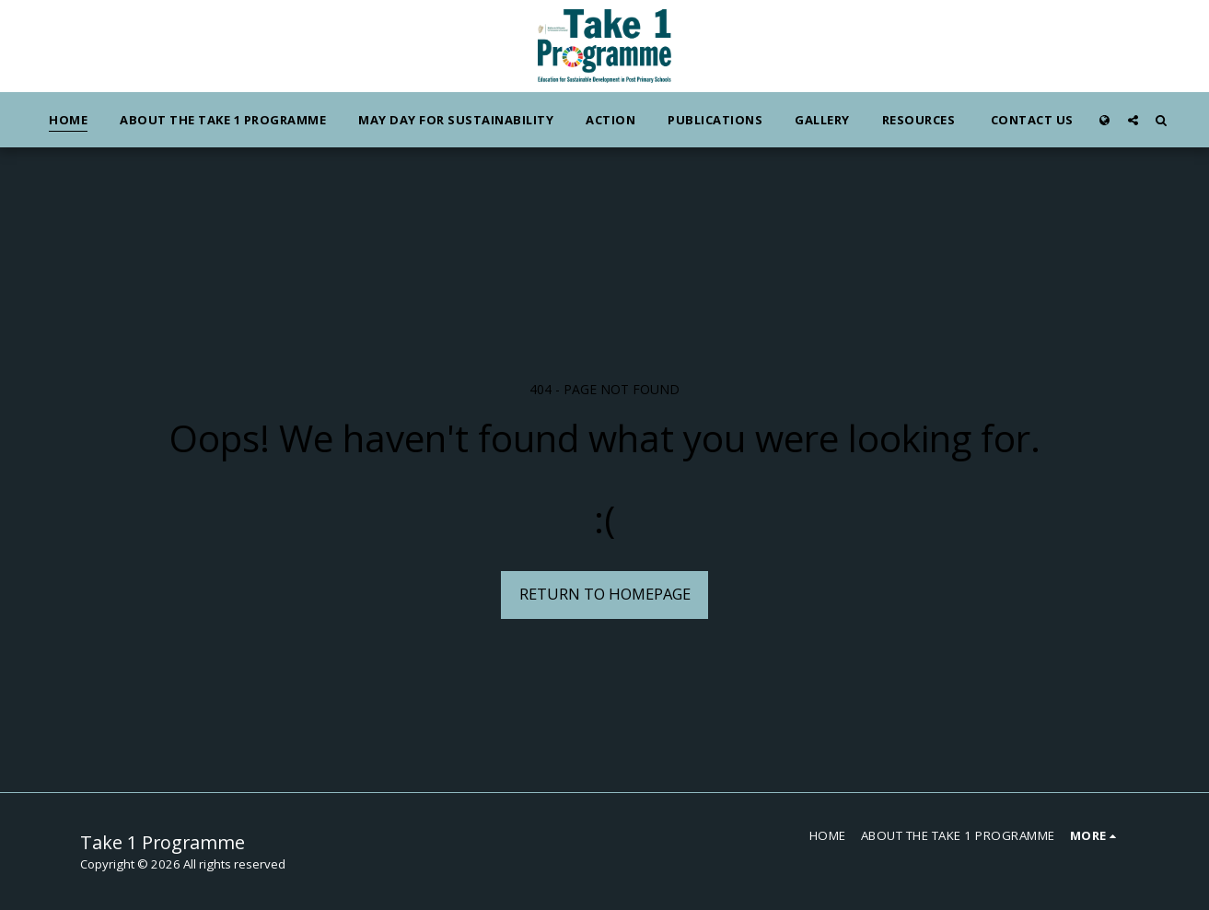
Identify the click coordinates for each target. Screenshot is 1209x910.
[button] (1133, 119)
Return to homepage (605, 593)
